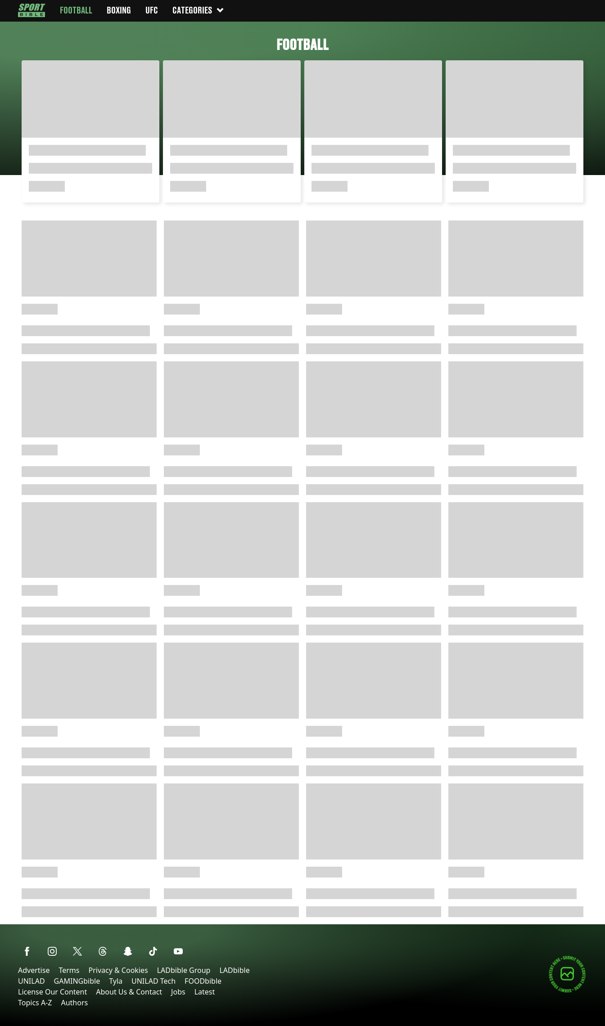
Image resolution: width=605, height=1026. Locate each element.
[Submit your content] (567, 991)
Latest (204, 992)
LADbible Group (184, 970)
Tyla (115, 981)
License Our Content (52, 992)
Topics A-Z (35, 1003)
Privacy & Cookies (118, 970)
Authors (74, 1003)
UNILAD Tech (153, 981)
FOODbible (203, 981)
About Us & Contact (129, 992)
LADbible (234, 970)
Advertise (34, 970)
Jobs (178, 992)
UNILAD (31, 981)
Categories (198, 10)
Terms (69, 970)
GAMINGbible (77, 981)
